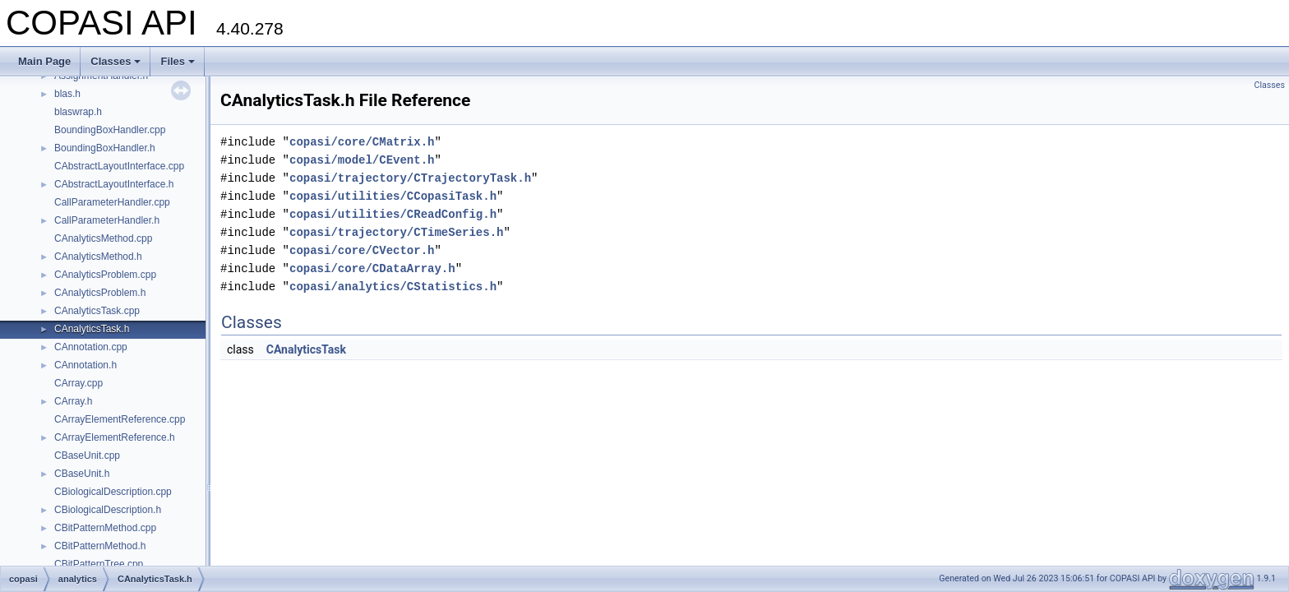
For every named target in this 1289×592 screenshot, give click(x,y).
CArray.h (73, 401)
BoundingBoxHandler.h (104, 148)
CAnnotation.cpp (90, 347)
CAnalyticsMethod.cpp (103, 238)
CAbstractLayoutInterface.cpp (119, 166)
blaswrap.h (78, 112)
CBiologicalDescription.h (107, 510)
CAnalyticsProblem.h (100, 292)
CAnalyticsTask (306, 349)
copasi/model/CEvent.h (361, 160)
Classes (115, 61)
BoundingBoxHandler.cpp (109, 130)
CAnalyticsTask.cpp (97, 311)
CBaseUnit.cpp (87, 455)
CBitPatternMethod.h (100, 546)
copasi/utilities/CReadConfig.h (393, 214)
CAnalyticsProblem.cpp (105, 274)
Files (177, 61)
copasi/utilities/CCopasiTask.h (393, 196)
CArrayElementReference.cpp (119, 419)
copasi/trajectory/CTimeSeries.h (396, 232)
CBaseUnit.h (81, 473)
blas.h (67, 93)
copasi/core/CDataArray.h (372, 268)
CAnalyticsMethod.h (98, 256)
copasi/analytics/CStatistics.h (393, 286)
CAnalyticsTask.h (91, 329)
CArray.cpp (78, 383)
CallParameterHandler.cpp (112, 202)
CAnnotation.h (85, 365)
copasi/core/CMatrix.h (361, 142)
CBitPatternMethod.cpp (105, 528)
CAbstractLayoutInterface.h (113, 184)
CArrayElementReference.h (114, 437)
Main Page (44, 61)
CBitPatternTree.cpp (98, 564)
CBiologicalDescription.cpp (113, 491)
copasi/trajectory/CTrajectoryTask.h (410, 178)
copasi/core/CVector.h (361, 250)
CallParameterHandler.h (106, 220)
